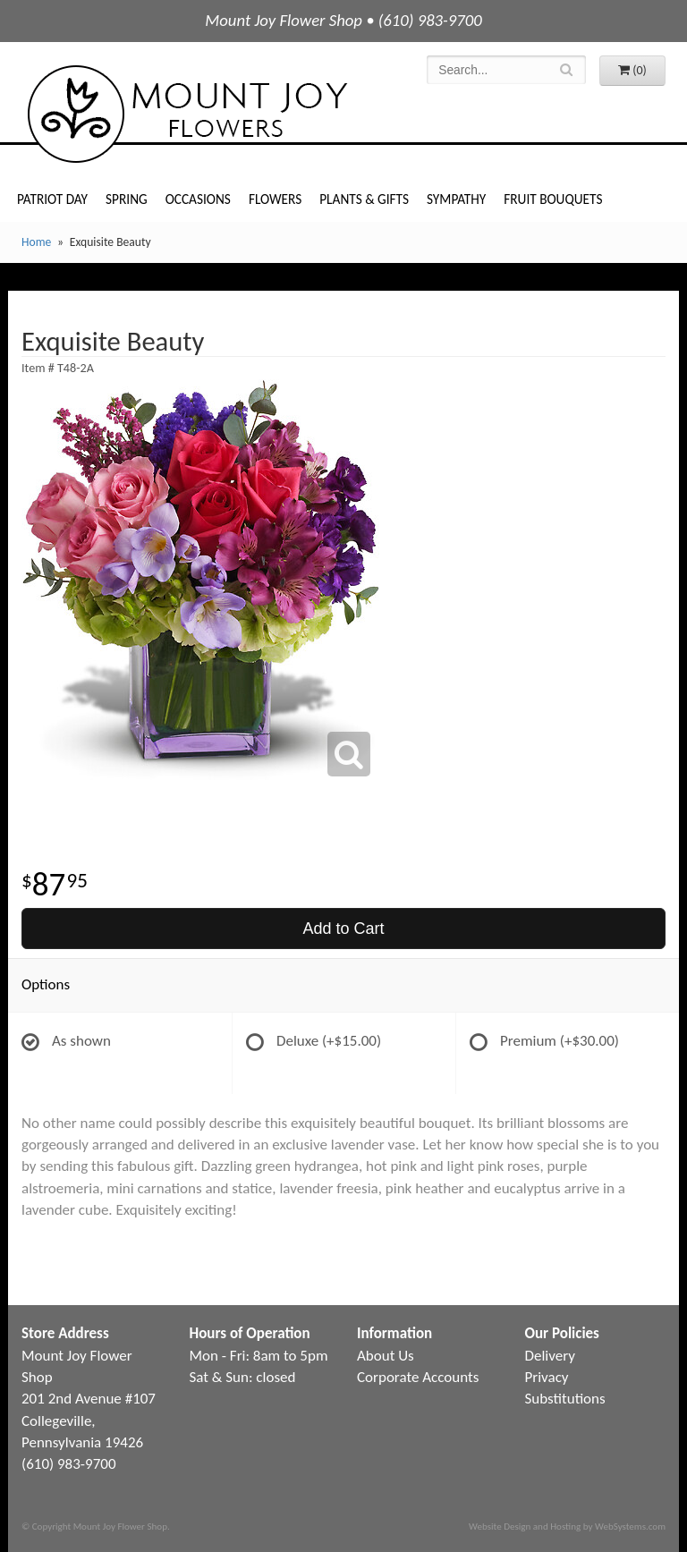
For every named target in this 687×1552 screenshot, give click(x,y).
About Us (385, 1355)
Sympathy (456, 199)
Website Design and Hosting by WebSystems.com (567, 1526)
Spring (127, 199)
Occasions (198, 199)
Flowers (275, 199)
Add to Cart (343, 928)
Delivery (550, 1355)
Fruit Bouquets (553, 199)
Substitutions (565, 1398)
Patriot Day (52, 199)
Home (36, 242)
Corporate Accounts (418, 1377)
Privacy (547, 1377)
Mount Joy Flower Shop (186, 114)
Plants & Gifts (364, 199)
